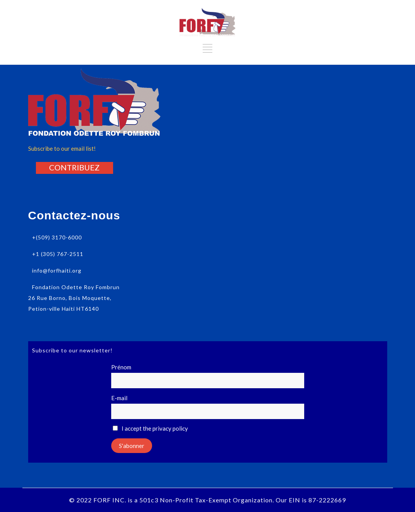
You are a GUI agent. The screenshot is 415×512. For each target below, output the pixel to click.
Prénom (121, 367)
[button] (74, 167)
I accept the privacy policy (150, 428)
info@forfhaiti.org (56, 270)
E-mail (119, 397)
